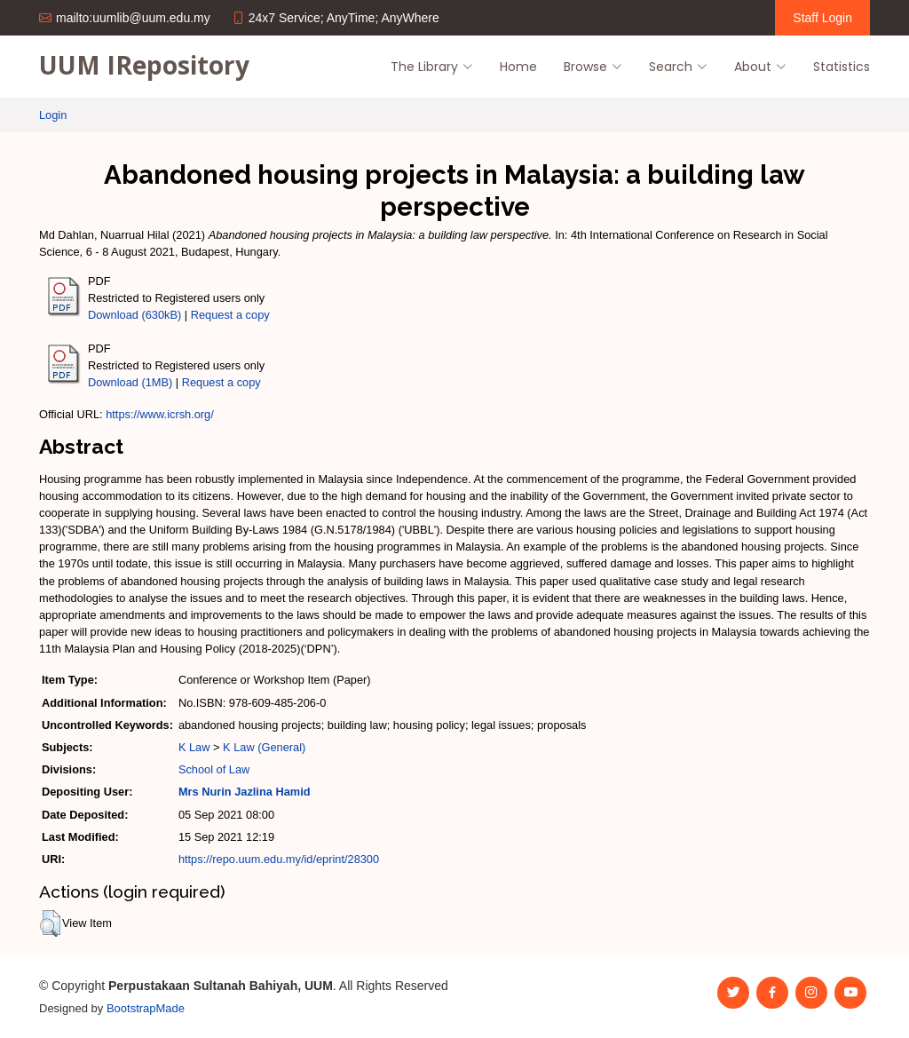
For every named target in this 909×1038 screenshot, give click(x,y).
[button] (50, 923)
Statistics (841, 66)
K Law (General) (264, 747)
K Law (194, 747)
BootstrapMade (146, 1008)
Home (518, 66)
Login (53, 115)
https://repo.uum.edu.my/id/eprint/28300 (278, 859)
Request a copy (230, 314)
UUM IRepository (144, 65)
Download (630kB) (134, 314)
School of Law (213, 769)
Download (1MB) (130, 382)
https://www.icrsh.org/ (160, 414)
